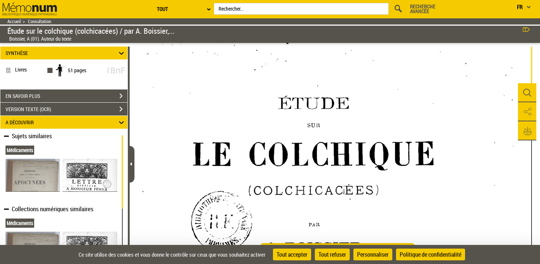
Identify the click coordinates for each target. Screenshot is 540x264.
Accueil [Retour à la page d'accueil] (14, 21)
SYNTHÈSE (66, 53)
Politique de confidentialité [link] (430, 254)
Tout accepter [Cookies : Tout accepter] (292, 254)
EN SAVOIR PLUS (66, 96)
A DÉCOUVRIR (66, 122)
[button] (527, 92)
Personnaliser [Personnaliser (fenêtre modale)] (373, 254)
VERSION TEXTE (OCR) (66, 109)
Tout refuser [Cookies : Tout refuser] (332, 254)
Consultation (39, 21)
